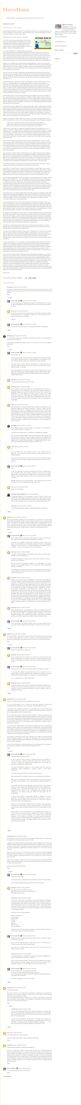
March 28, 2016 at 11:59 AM (29, 300)
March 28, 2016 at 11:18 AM (29, 352)
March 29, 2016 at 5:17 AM (28, 935)
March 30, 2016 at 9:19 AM (31, 494)
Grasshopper (11, 118)
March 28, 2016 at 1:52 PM (19, 634)
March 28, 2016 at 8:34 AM (20, 287)
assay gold (13, 136)
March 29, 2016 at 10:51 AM (29, 968)
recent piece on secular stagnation (17, 97)
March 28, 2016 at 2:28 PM (23, 386)
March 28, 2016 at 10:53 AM (19, 517)
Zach (8, 1032)
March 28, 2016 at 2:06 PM (29, 647)
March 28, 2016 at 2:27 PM (29, 666)
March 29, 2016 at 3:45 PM (29, 466)
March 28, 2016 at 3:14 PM (29, 754)
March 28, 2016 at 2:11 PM (23, 654)
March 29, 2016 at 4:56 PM (21, 487)
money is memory (44, 171)
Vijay (12, 404)
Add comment (7, 1076)
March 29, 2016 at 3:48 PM (29, 621)
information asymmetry (45, 120)
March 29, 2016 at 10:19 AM (21, 404)
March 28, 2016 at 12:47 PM (29, 324)
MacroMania (16, 9)
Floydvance (10, 1045)
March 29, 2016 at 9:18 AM (24, 1009)
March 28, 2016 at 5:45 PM (23, 552)
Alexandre (13, 683)
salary (34, 134)
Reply (8, 294)
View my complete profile (61, 36)
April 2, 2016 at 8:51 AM (16, 1032)
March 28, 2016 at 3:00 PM (20, 836)
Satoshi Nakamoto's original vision (11, 206)
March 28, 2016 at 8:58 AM (19, 335)
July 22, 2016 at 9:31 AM (24, 1068)
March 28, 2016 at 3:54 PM (19, 987)
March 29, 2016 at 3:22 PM (23, 607)
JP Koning (9, 335)
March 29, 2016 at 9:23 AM (24, 953)
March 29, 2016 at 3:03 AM (24, 898)
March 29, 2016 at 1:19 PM (21, 446)
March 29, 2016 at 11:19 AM (24, 425)
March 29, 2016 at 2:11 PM (23, 577)
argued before (8, 231)
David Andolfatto (15, 300)
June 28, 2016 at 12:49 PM (24, 506)
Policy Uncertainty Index (61, 46)
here (50, 31)
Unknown (13, 379)
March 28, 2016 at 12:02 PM (29, 535)
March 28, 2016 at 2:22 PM (23, 379)
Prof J (12, 446)
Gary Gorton (16, 120)
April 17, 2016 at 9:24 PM (20, 1045)
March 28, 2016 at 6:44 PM (23, 887)
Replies (10, 297)
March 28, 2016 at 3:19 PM (29, 874)
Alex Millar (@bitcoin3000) (18, 494)
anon (12, 311)
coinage (29, 136)
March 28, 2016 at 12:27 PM (21, 311)
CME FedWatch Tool (60, 41)
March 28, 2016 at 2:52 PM (23, 683)
